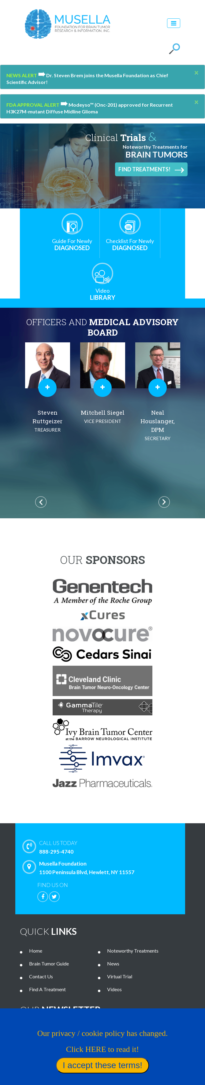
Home (35, 951)
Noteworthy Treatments (132, 951)
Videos (114, 989)
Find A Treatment (47, 989)
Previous (41, 502)
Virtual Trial (119, 976)
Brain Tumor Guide (49, 963)
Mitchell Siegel (157, 417)
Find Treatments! (151, 169)
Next (164, 502)
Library (102, 294)
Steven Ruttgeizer (102, 421)
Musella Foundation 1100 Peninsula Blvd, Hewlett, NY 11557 (79, 867)
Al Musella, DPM (47, 421)
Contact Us (41, 976)
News (113, 963)
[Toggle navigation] (173, 23)
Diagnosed (72, 244)
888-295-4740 (110, 847)
